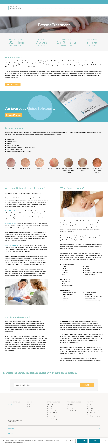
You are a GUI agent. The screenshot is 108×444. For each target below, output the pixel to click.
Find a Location (31, 404)
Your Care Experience (72, 411)
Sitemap (89, 415)
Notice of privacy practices (93, 411)
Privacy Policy (90, 408)
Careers (98, 2)
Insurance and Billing (52, 411)
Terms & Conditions (92, 413)
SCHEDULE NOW (12, 84)
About (97, 8)
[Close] (105, 441)
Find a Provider (31, 406)
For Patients (81, 8)
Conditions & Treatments (67, 8)
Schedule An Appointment (53, 404)
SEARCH (87, 385)
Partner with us (90, 2)
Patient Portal (41, 8)
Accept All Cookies (94, 440)
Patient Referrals (71, 404)
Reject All (82, 440)
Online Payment (52, 8)
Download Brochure (13, 115)
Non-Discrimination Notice (94, 417)
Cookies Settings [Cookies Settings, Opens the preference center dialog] (70, 440)
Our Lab (89, 8)
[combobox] (47, 385)
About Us (89, 404)
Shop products (51, 415)
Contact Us (89, 406)
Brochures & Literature (53, 417)
